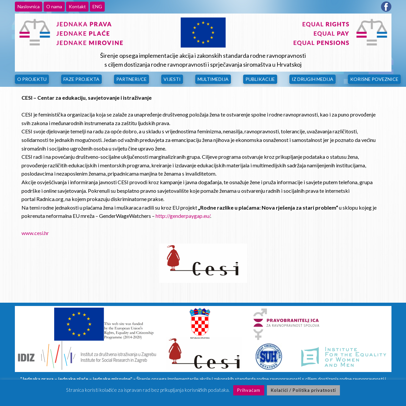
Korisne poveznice (374, 79)
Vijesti (172, 79)
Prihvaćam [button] (248, 390)
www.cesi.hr (35, 233)
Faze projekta (81, 79)
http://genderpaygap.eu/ (183, 216)
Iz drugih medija (312, 79)
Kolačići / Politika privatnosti (303, 390)
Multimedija (213, 79)
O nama (54, 6)
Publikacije (260, 79)
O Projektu (32, 79)
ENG (97, 6)
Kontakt (77, 6)
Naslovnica (29, 6)
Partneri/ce (131, 79)
